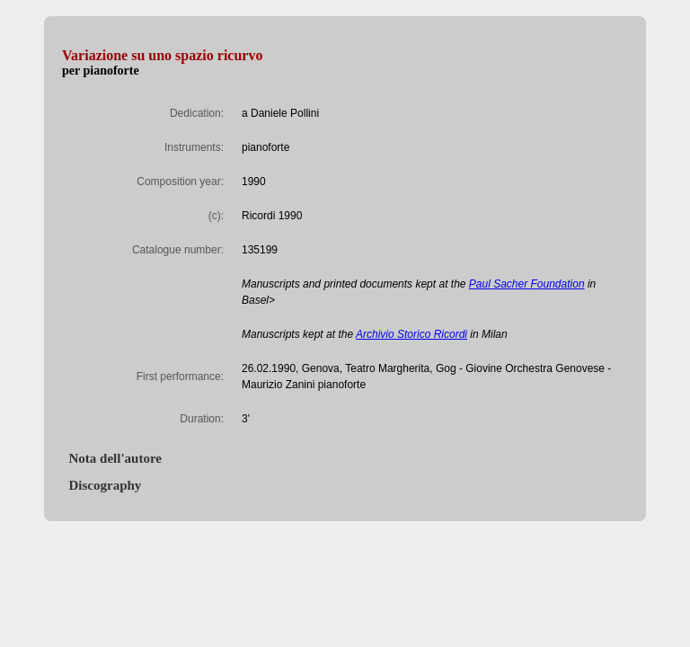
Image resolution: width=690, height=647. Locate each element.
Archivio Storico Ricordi (411, 334)
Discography (101, 485)
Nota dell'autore (112, 458)
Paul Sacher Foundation (527, 284)
